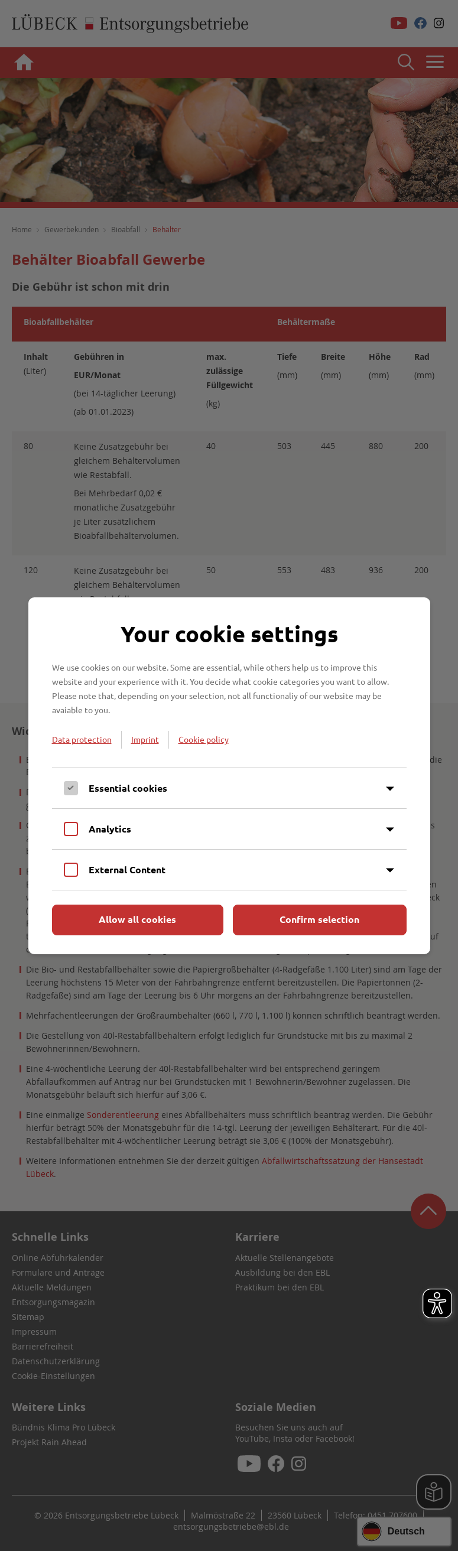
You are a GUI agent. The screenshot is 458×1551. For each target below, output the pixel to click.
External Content (127, 869)
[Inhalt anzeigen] (390, 789)
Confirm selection (319, 919)
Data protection (82, 739)
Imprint (145, 739)
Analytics (110, 828)
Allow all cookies (137, 919)
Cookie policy (203, 739)
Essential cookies (128, 788)
